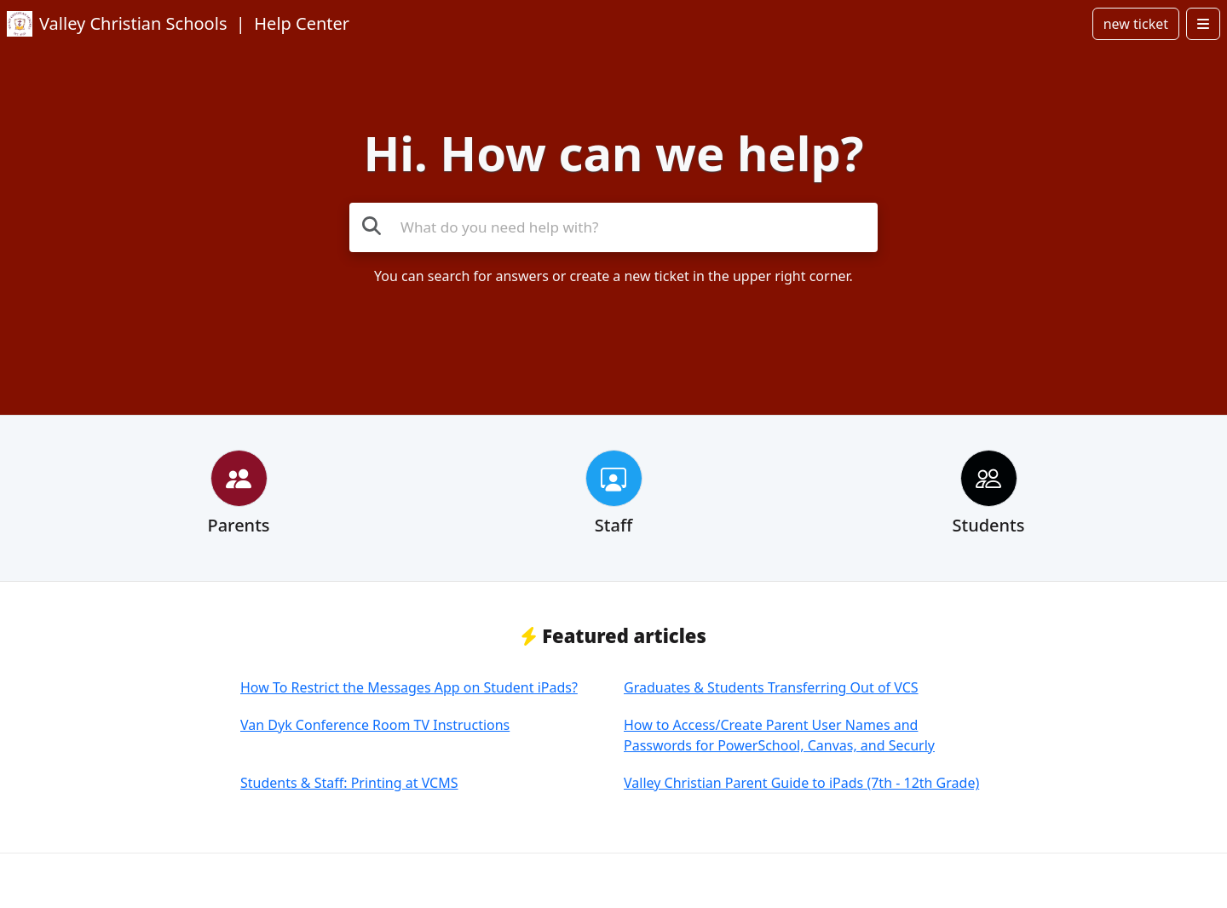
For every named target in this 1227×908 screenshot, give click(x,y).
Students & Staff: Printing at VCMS (349, 782)
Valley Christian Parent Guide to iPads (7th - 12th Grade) (801, 782)
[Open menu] (1203, 24)
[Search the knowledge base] (613, 227)
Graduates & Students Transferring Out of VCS (771, 687)
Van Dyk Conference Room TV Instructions (375, 724)
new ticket (1135, 23)
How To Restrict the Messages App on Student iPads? (409, 687)
